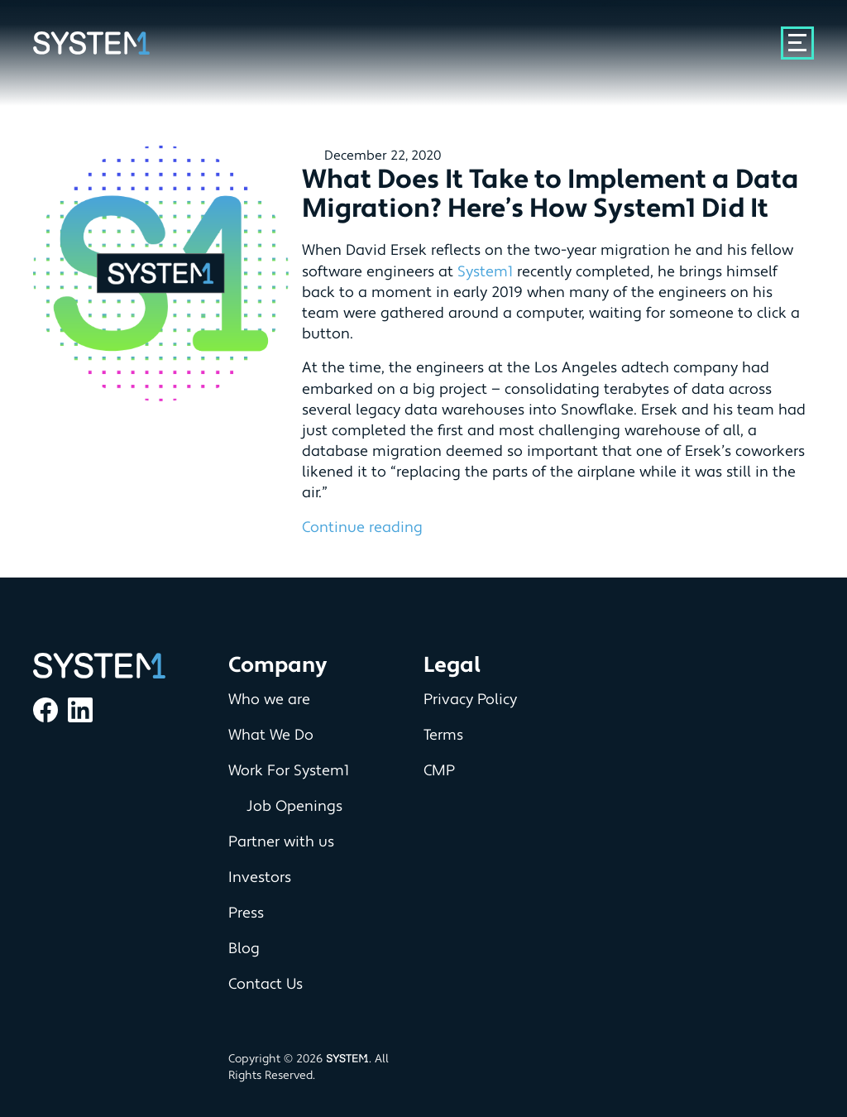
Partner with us (281, 841)
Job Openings (294, 806)
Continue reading (362, 527)
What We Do (270, 735)
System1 (485, 271)
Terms (443, 735)
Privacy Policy (470, 699)
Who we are (269, 699)
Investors (259, 877)
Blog (244, 948)
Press (246, 913)
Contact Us (265, 984)
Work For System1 (288, 770)
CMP (439, 770)
